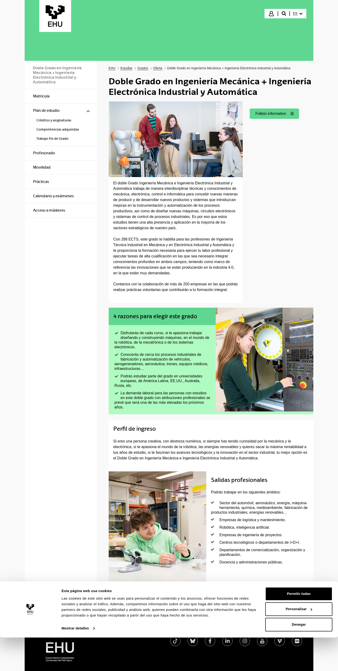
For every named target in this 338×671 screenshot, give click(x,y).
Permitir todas (299, 627)
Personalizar (299, 642)
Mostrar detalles (75, 662)
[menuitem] (297, 13)
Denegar (299, 658)
